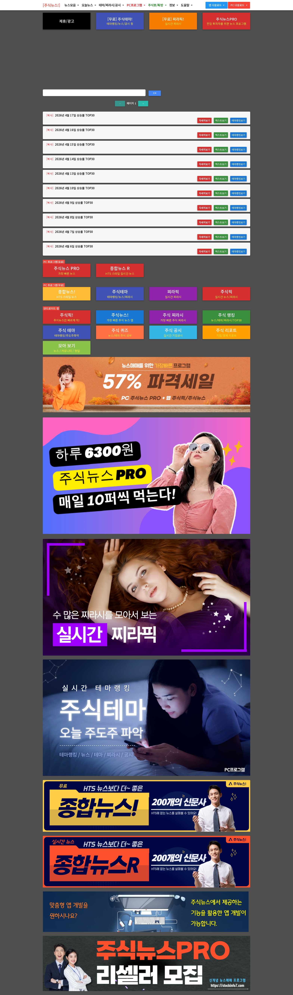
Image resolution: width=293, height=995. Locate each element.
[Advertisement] (146, 57)
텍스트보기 (220, 120)
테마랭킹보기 (238, 120)
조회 (154, 93)
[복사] (49, 115)
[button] (71, 6)
